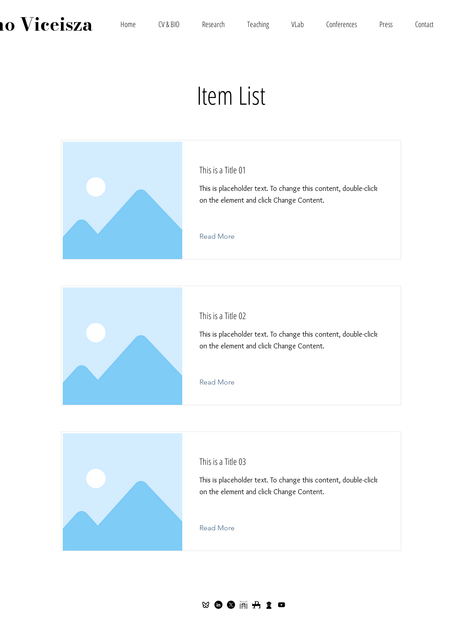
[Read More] (224, 236)
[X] (231, 605)
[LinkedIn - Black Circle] (218, 605)
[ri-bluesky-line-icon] (206, 605)
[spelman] (244, 605)
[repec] (256, 605)
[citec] (269, 605)
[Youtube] (281, 605)
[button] (213, 24)
